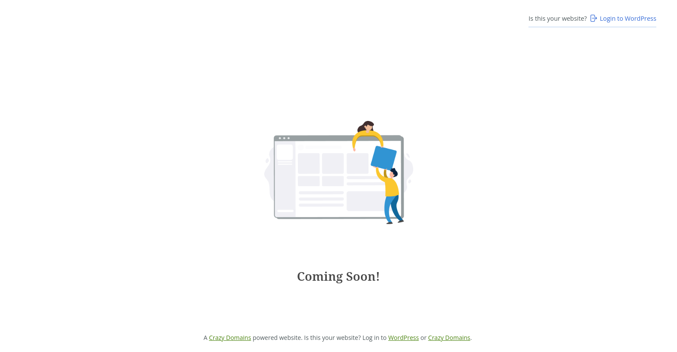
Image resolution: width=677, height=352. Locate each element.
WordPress (403, 337)
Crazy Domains (230, 337)
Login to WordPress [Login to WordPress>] (622, 18)
